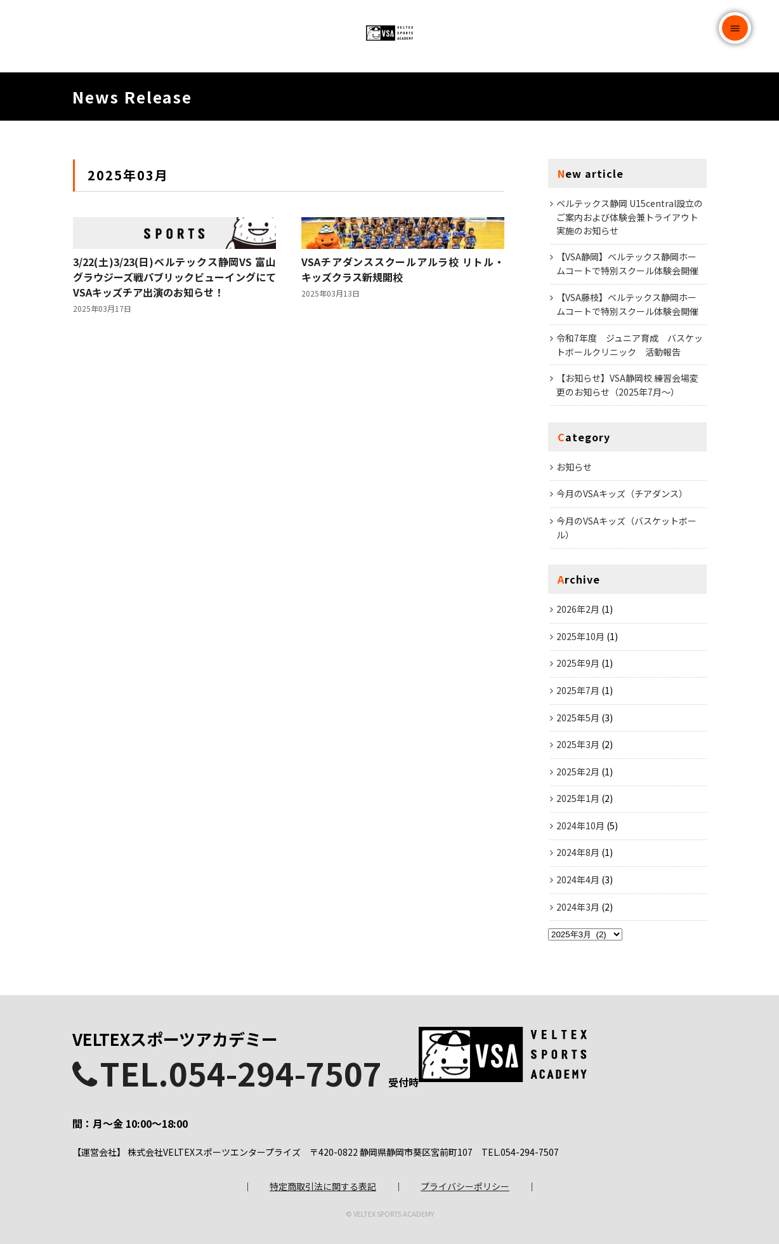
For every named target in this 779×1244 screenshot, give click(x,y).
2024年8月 (577, 882)
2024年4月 (577, 910)
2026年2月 (577, 639)
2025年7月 (577, 720)
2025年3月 (577, 774)
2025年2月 (577, 801)
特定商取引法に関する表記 (323, 1175)
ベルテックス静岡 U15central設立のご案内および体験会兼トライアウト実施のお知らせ (629, 247)
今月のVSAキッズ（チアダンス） (622, 524)
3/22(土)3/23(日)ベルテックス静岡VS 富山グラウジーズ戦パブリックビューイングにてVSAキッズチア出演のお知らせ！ (174, 371)
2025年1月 (577, 828)
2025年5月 (577, 747)
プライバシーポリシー (465, 1175)
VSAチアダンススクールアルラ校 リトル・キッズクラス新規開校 (402, 363)
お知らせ (574, 496)
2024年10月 (580, 856)
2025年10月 (580, 666)
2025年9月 (577, 693)
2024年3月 (577, 936)
